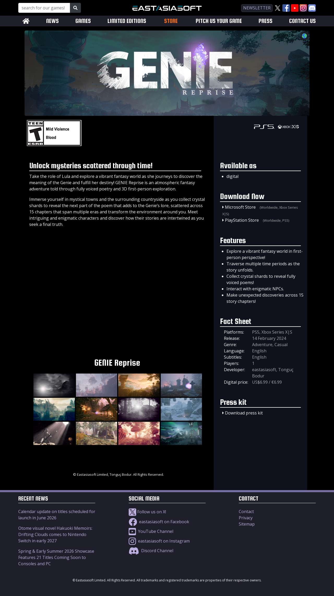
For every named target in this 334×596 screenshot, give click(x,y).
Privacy (246, 518)
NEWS (52, 21)
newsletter (257, 8)
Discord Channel (151, 550)
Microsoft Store (240, 207)
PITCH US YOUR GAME (219, 21)
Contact (246, 511)
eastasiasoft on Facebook (159, 522)
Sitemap (247, 524)
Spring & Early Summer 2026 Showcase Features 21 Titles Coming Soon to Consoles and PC (56, 557)
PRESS (265, 21)
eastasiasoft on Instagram (159, 541)
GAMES (83, 21)
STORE (171, 20)
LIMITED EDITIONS (127, 21)
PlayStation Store (242, 220)
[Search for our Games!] (44, 8)
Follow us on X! (147, 512)
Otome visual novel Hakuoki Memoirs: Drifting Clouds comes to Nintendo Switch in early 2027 (55, 534)
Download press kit (244, 413)
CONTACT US (302, 21)
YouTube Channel (151, 531)
